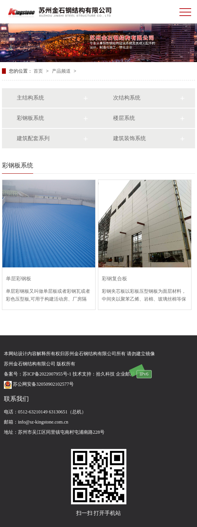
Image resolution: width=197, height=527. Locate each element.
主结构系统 (30, 98)
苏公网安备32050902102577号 (39, 384)
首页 (39, 71)
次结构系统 (126, 98)
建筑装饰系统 (129, 138)
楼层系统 (124, 118)
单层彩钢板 (18, 278)
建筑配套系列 (33, 138)
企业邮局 (125, 374)
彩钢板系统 (30, 118)
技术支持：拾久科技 (94, 374)
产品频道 (62, 71)
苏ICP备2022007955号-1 (47, 374)
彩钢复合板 (114, 278)
